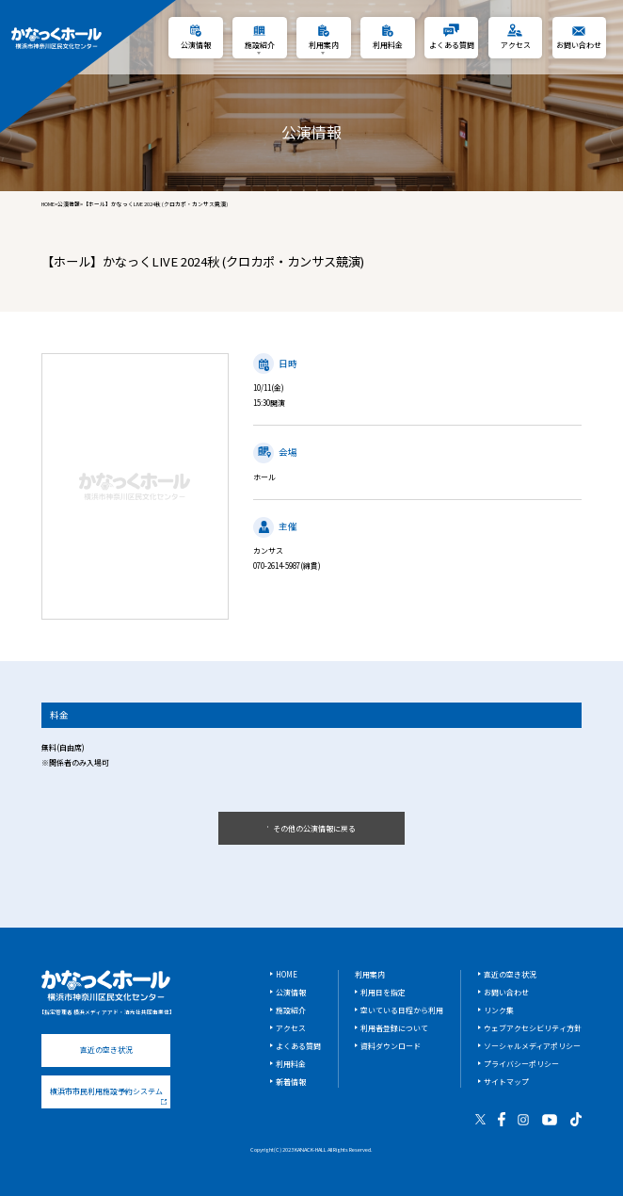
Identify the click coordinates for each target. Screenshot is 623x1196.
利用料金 (291, 1064)
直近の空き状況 (106, 1049)
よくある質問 (298, 1046)
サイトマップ (506, 1081)
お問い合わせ (506, 992)
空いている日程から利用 (401, 1010)
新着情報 (291, 1081)
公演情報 (68, 204)
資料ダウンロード (390, 1046)
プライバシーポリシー (521, 1064)
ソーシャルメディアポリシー (532, 1046)
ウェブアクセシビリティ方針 (533, 1028)
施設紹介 (291, 1010)
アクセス (291, 1028)
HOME (48, 204)
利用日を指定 (383, 992)
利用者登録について (394, 1028)
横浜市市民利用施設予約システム (108, 1095)
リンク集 (499, 1010)
